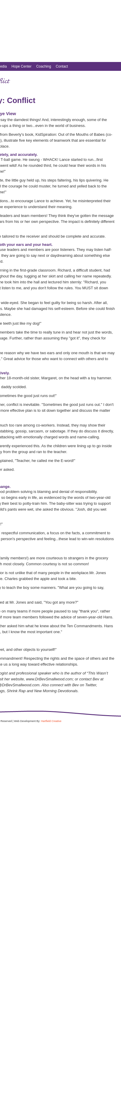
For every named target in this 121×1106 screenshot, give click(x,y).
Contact (62, 66)
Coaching (43, 66)
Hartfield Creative (51, 721)
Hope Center (21, 66)
